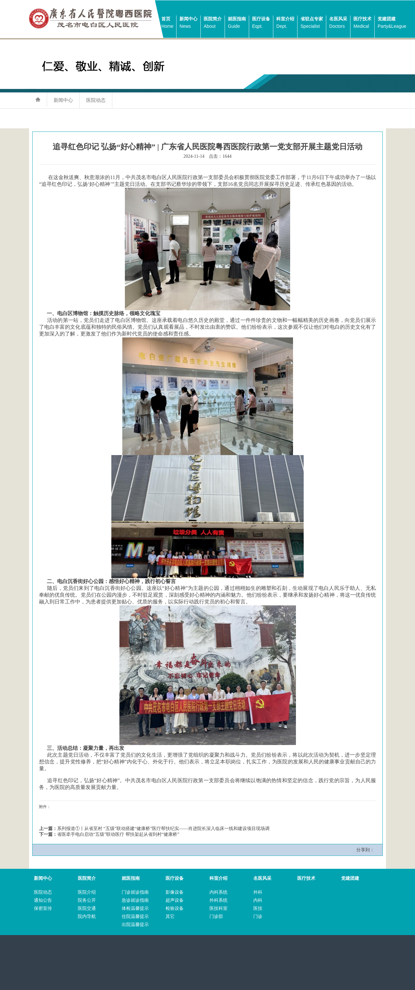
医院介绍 (87, 892)
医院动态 (96, 100)
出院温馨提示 (135, 924)
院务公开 (87, 900)
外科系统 (218, 900)
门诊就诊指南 (135, 892)
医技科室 (218, 908)
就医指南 (237, 23)
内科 (257, 900)
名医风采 (338, 23)
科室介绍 (285, 23)
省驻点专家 (311, 23)
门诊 (257, 916)
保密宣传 (43, 908)
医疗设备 (261, 23)
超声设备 (175, 900)
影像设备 (175, 892)
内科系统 (218, 892)
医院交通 (87, 908)
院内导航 (87, 916)
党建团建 (392, 23)
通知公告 (43, 900)
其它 (170, 916)
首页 (167, 23)
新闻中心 (188, 23)
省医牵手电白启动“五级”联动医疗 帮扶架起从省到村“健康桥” (118, 834)
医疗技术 (362, 23)
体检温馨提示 (135, 908)
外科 (257, 892)
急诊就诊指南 (135, 900)
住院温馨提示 (135, 916)
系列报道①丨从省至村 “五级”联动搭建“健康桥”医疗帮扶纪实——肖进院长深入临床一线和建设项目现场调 (163, 828)
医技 (257, 908)
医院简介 (213, 23)
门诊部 (216, 916)
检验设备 (175, 908)
